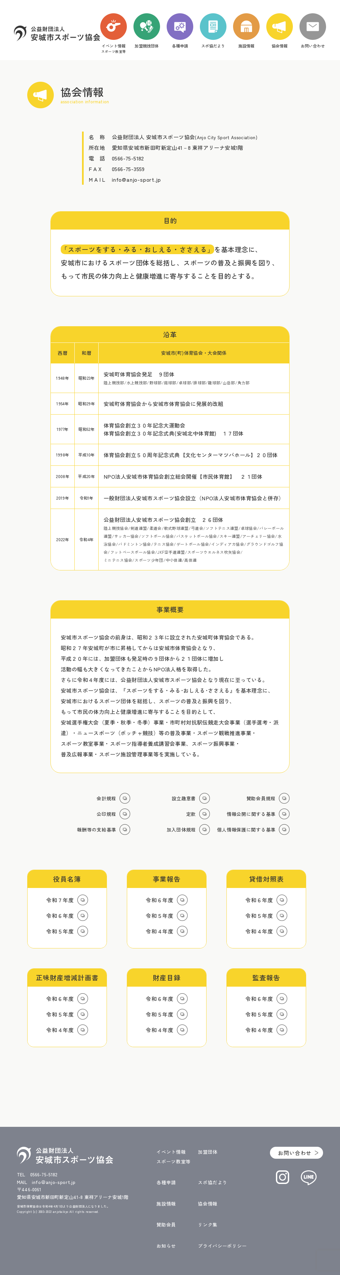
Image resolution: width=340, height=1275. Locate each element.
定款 (191, 814)
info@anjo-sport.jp (136, 179)
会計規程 (106, 798)
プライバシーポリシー (222, 1245)
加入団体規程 (181, 829)
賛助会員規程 (261, 798)
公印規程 (106, 814)
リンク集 (207, 1224)
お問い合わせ (294, 1153)
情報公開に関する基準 (251, 814)
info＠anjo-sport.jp (54, 1182)
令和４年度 (160, 931)
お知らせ (166, 1245)
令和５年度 (60, 931)
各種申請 (166, 1182)
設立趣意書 (184, 798)
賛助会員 (166, 1224)
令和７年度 (60, 900)
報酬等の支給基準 (96, 829)
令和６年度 (60, 916)
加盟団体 (207, 1151)
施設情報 (166, 1203)
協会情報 (207, 1203)
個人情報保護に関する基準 (246, 829)
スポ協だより (212, 1182)
